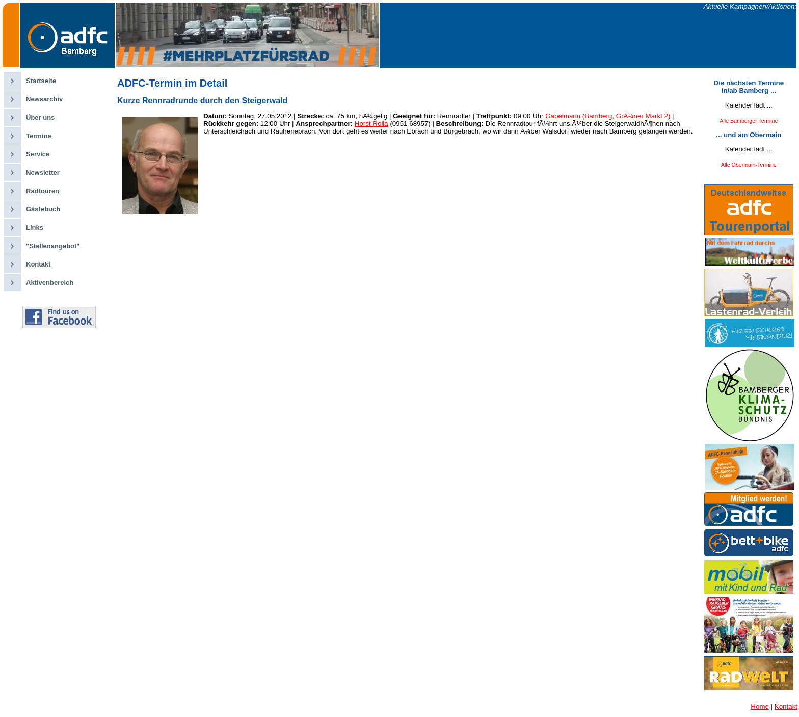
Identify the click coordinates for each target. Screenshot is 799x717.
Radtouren (42, 191)
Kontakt (38, 264)
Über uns (40, 117)
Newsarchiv (44, 99)
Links (34, 227)
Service (37, 154)
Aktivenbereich (49, 282)
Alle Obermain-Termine (749, 165)
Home (760, 706)
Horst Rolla (371, 123)
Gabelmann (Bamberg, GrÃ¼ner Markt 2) (607, 116)
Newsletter (43, 172)
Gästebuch (43, 209)
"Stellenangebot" (53, 246)
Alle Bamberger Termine (749, 121)
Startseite (41, 81)
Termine (38, 136)
